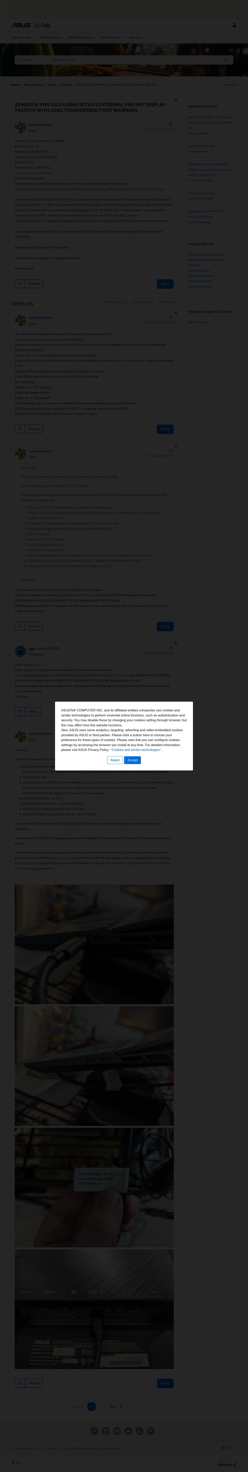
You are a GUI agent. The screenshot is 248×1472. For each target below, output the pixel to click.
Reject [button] (115, 760)
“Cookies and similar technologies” (136, 750)
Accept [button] (133, 760)
